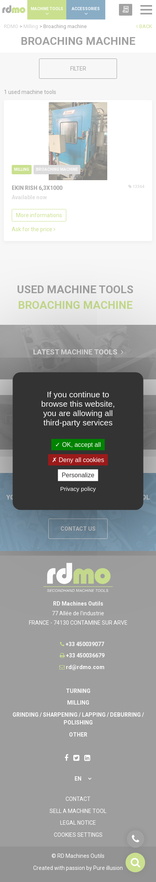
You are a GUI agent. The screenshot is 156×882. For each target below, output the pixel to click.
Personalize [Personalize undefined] (78, 475)
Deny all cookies (78, 460)
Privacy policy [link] (78, 488)
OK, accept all (78, 444)
